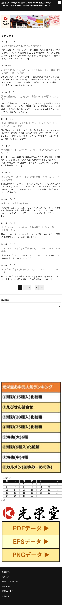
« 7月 (3, 500)
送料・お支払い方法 (10, 581)
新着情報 (6, 572)
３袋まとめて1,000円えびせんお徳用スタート (23, 46)
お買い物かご (7, 596)
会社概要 (6, 586)
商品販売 (6, 577)
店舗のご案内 (7, 591)
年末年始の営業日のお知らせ (15, 203)
